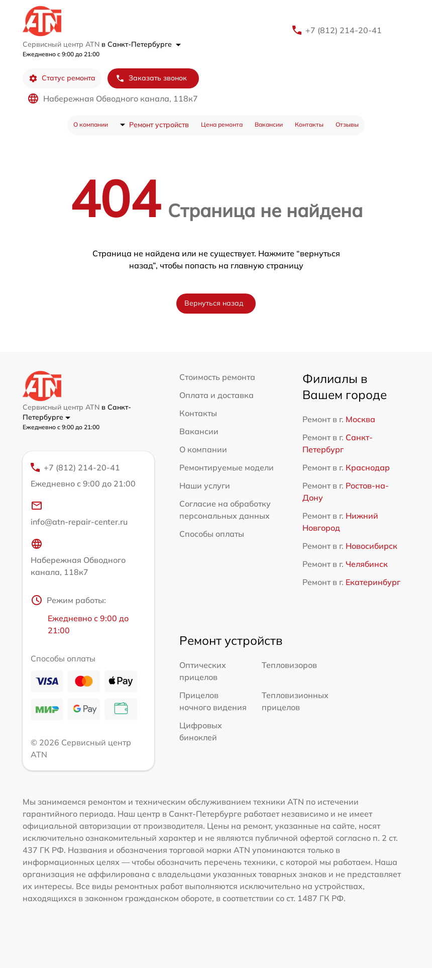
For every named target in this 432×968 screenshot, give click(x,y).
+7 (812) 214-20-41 (343, 30)
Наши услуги (204, 485)
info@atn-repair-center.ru (79, 513)
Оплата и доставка (216, 395)
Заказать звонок (151, 78)
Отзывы (347, 124)
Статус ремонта (62, 78)
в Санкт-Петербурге (141, 44)
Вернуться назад (214, 303)
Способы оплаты (211, 534)
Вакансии (269, 124)
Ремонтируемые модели (226, 467)
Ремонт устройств (159, 124)
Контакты (309, 124)
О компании (90, 124)
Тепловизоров (289, 665)
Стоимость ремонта (217, 377)
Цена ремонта (222, 124)
